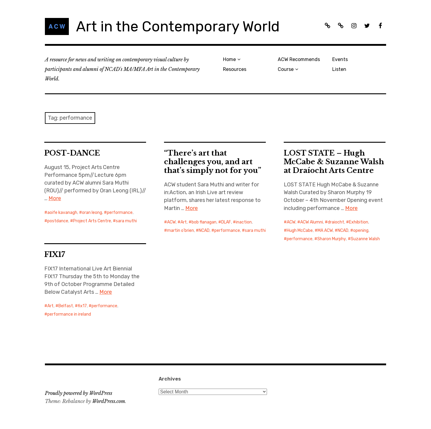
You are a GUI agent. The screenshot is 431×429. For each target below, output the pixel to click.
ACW (171, 222)
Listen (339, 69)
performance (120, 212)
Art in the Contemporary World (178, 26)
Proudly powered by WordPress (78, 393)
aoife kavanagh (62, 212)
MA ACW (325, 230)
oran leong (92, 212)
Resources (234, 69)
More (54, 198)
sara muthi (126, 220)
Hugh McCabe (300, 230)
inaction (244, 222)
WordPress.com (108, 401)
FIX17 (54, 254)
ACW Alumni (311, 222)
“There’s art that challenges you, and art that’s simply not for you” (212, 162)
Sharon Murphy (331, 238)
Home (229, 59)
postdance (57, 220)
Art (183, 222)
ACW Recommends (299, 59)
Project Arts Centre (92, 220)
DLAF (226, 222)
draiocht (336, 222)
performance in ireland (69, 314)
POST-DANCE (72, 153)
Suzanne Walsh (365, 238)
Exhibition (358, 222)
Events (340, 59)
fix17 (82, 305)
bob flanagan (204, 222)
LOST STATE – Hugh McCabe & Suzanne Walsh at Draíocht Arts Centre (334, 162)
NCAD (204, 230)
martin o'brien (180, 230)
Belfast (65, 305)
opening (360, 230)
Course (286, 69)
